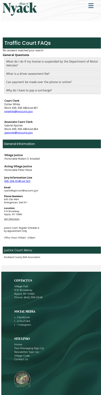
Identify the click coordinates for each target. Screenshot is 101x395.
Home (18, 344)
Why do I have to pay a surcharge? (29, 90)
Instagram (22, 324)
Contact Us (21, 359)
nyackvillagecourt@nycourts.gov (21, 190)
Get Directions (11, 219)
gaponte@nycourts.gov (18, 132)
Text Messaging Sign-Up (29, 348)
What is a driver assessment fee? (28, 74)
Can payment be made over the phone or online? (39, 82)
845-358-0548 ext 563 (17, 181)
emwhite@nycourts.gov (18, 111)
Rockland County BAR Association (22, 257)
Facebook (22, 317)
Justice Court (13, 250)
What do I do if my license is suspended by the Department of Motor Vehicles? (52, 63)
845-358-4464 (11, 199)
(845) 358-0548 (33, 297)
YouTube (22, 321)
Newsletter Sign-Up (26, 351)
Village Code (22, 355)
